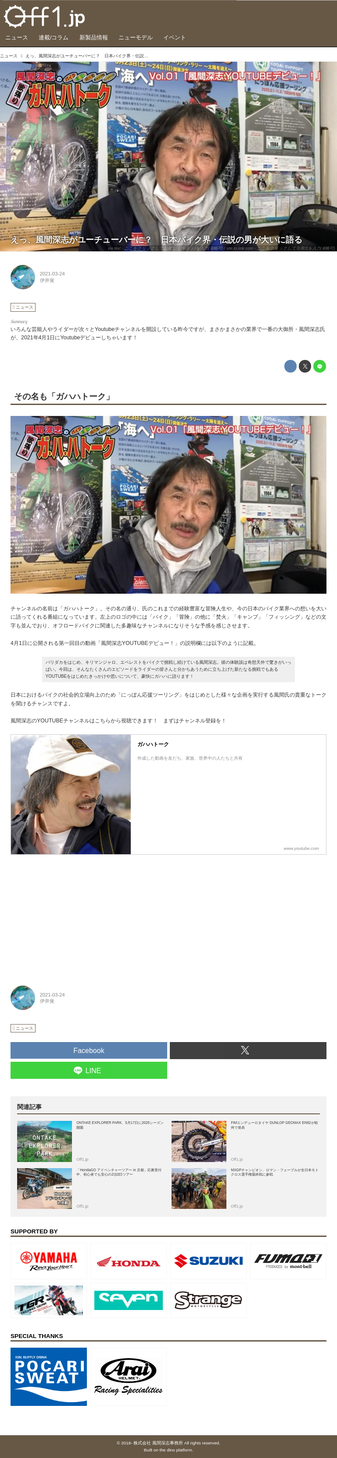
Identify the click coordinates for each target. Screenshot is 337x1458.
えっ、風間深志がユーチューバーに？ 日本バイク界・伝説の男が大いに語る (156, 239)
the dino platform (176, 1449)
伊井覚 (47, 280)
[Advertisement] (76, 914)
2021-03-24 (52, 273)
